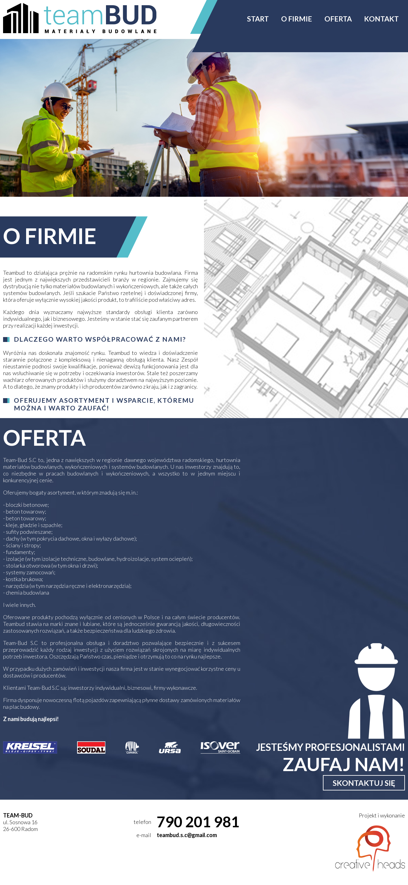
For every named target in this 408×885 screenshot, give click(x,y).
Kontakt (381, 18)
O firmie (296, 18)
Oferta (338, 18)
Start (258, 18)
